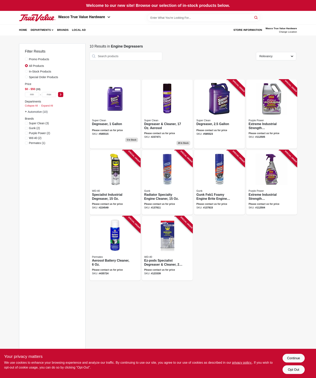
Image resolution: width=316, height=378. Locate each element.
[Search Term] (203, 18)
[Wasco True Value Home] (37, 17)
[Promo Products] (26, 59)
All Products (36, 66)
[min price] (32, 94)
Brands (63, 29)
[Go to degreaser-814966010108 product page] (219, 114)
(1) (37, 143)
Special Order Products (43, 77)
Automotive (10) (38, 111)
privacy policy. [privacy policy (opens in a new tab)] (242, 362)
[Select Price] (60, 94)
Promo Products (39, 59)
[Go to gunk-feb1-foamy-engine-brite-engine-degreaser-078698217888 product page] (219, 182)
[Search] (256, 17)
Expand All (47, 105)
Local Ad (79, 29)
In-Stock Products (40, 71)
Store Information (247, 29)
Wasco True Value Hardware (84, 17)
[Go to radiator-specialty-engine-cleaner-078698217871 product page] (167, 182)
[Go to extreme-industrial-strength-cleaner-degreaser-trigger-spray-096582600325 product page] (271, 182)
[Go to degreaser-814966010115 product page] (115, 114)
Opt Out (293, 369)
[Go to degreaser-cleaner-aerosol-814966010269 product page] (167, 114)
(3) (39, 123)
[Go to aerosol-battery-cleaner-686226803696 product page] (115, 248)
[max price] (49, 94)
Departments (41, 29)
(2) (34, 128)
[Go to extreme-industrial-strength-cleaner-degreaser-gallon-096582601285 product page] (271, 114)
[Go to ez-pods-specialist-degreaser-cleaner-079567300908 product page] (167, 248)
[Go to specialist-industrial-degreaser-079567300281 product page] (115, 182)
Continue (293, 358)
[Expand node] (26, 111)
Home (23, 29)
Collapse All (31, 105)
